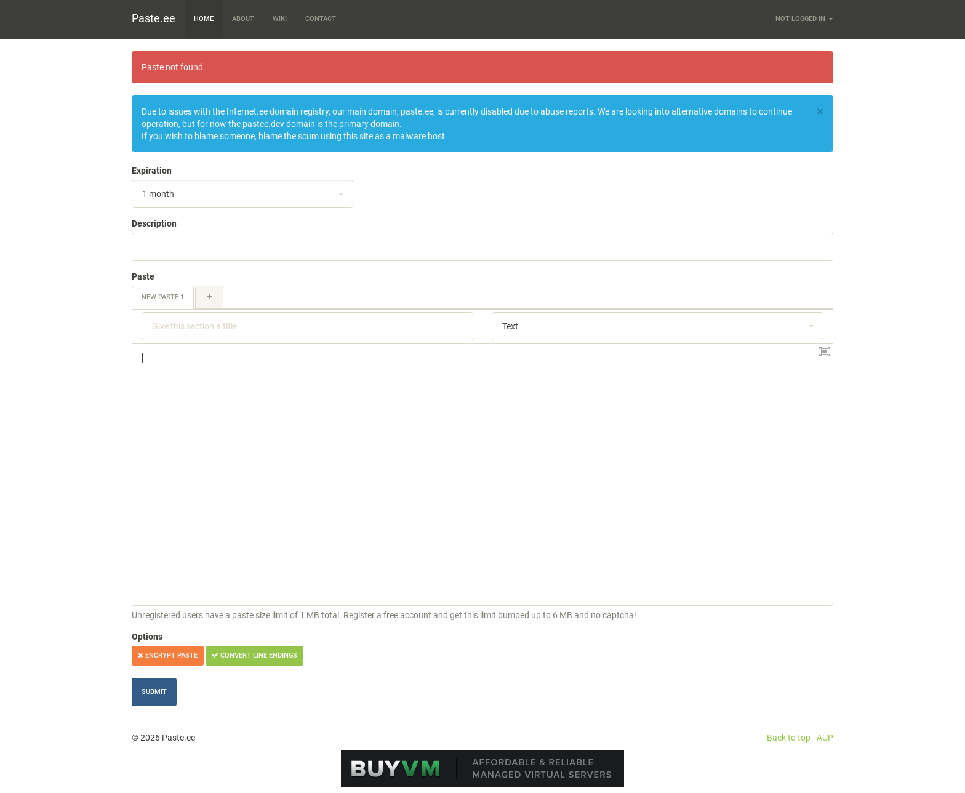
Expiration (152, 170)
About (243, 19)
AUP (825, 738)
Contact (320, 19)
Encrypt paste (168, 655)
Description (154, 223)
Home (204, 19)
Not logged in (804, 19)
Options (147, 637)
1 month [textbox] (158, 194)
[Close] (820, 111)
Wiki (280, 19)
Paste (143, 276)
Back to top (789, 738)
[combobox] (242, 194)
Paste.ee (153, 18)
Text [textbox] (510, 326)
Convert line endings (254, 655)
